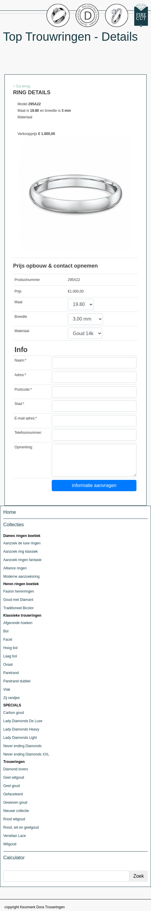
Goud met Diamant (18, 600)
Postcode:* (23, 389)
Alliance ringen (15, 568)
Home (9, 512)
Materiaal (22, 331)
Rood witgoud (14, 819)
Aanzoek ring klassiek (20, 551)
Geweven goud (15, 802)
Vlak (6, 689)
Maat (19, 302)
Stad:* (19, 404)
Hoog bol (10, 648)
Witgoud (9, 844)
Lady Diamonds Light (20, 738)
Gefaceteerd (13, 794)
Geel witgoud (13, 777)
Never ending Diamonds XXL (26, 754)
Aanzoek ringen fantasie (22, 560)
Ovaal (7, 664)
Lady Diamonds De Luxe (22, 721)
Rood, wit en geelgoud (21, 827)
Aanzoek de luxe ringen (21, 543)
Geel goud (11, 786)
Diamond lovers (15, 769)
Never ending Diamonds (22, 746)
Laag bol (10, 656)
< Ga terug (21, 86)
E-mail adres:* (26, 418)
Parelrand (11, 673)
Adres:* (20, 375)
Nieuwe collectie (16, 811)
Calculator (14, 857)
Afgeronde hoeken (17, 623)
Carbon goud (13, 713)
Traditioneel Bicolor (18, 608)
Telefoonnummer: (28, 433)
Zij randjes (11, 698)
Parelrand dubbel (16, 681)
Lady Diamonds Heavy (21, 729)
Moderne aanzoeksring (21, 576)
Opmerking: (24, 447)
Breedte (21, 317)
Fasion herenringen (18, 591)
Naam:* (20, 360)
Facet (7, 639)
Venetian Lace (14, 836)
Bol (5, 631)
